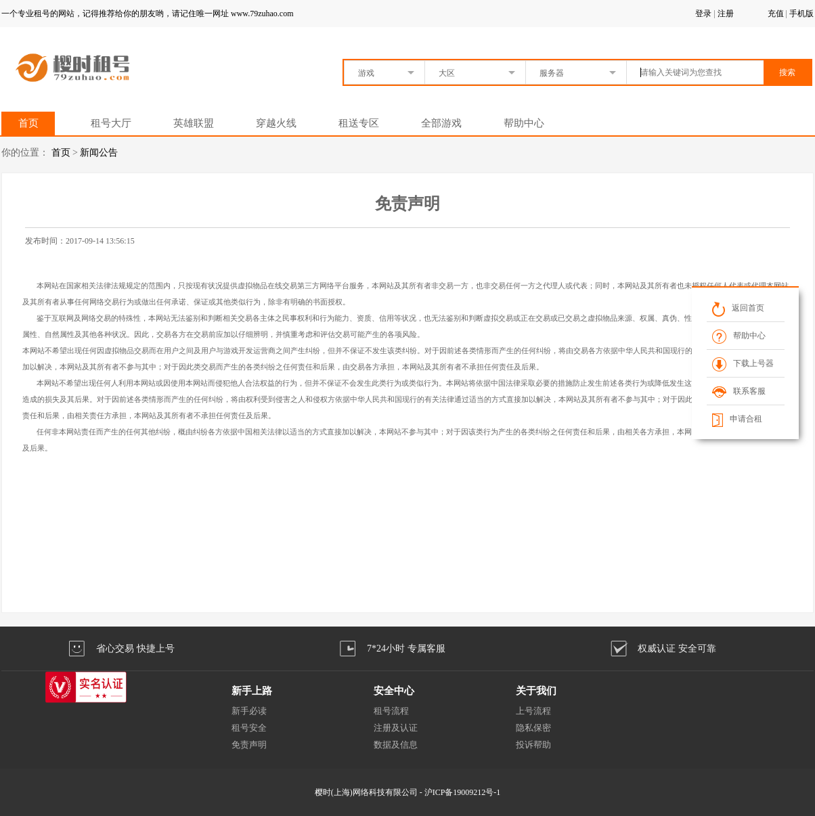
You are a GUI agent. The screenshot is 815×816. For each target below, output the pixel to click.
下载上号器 (743, 363)
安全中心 (394, 690)
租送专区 (358, 123)
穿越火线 (276, 123)
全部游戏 (441, 123)
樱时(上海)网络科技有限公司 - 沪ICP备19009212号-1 (408, 792)
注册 (726, 13)
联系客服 (739, 391)
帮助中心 (524, 123)
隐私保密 (533, 728)
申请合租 (737, 418)
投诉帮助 (533, 745)
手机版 (801, 13)
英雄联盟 (193, 123)
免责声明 (249, 745)
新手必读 (249, 711)
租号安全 (249, 728)
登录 (703, 13)
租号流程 (391, 711)
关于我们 (536, 690)
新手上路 (252, 690)
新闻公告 (99, 153)
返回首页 (738, 307)
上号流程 (533, 711)
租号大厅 (111, 123)
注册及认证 (396, 728)
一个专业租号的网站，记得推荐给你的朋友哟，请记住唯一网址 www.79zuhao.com (147, 13)
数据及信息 (396, 745)
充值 (776, 13)
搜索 (787, 72)
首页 (28, 123)
